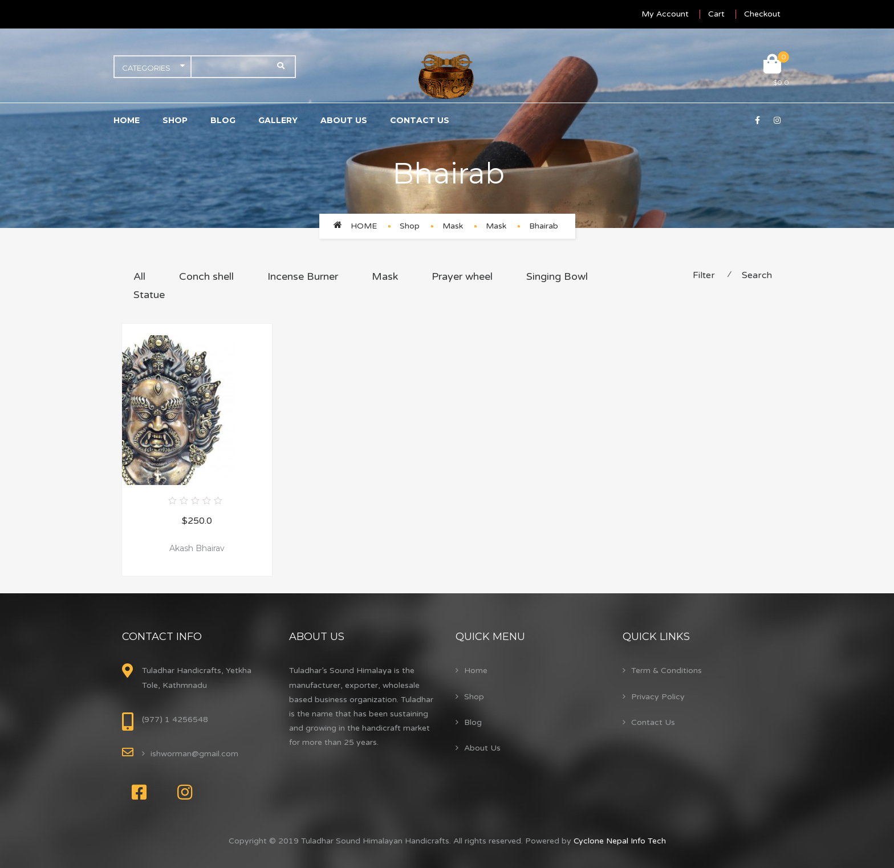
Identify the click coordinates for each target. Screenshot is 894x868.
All (139, 276)
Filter (704, 275)
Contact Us (419, 120)
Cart (716, 14)
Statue (149, 294)
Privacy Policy (658, 697)
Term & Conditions (666, 670)
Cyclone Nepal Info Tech (620, 841)
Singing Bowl (557, 276)
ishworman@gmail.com (194, 754)
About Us (343, 120)
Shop (175, 120)
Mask (452, 226)
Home (126, 120)
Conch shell (206, 276)
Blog (222, 120)
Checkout (762, 14)
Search (757, 275)
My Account (665, 14)
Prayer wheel (462, 276)
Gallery (278, 120)
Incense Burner (302, 276)
